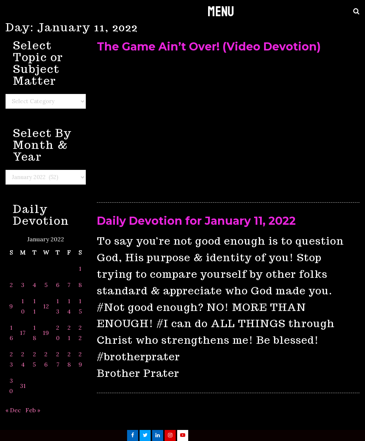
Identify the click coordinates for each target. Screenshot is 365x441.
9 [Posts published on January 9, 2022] (11, 306)
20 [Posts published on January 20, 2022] (58, 333)
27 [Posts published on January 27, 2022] (57, 359)
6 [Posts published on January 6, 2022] (57, 284)
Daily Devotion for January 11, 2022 (196, 221)
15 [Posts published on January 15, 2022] (80, 306)
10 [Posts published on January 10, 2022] (23, 306)
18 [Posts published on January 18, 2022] (34, 333)
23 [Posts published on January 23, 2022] (11, 359)
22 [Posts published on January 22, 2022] (80, 333)
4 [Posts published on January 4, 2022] (34, 284)
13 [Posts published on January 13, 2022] (57, 306)
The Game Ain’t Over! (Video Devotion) (209, 46)
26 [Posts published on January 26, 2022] (46, 359)
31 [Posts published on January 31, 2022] (23, 385)
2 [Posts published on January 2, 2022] (11, 284)
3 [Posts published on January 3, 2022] (22, 284)
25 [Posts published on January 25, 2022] (34, 359)
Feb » (32, 410)
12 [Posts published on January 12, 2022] (46, 306)
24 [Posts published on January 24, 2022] (23, 359)
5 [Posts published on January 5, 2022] (46, 284)
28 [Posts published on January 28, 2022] (69, 359)
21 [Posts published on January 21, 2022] (69, 333)
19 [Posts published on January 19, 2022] (46, 332)
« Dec (13, 410)
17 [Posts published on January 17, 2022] (22, 332)
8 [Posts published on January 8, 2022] (80, 284)
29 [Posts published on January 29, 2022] (80, 359)
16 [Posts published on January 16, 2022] (11, 333)
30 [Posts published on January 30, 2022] (11, 386)
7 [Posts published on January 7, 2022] (68, 284)
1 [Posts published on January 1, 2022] (80, 268)
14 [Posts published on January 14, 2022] (69, 306)
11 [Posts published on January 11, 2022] (34, 306)
